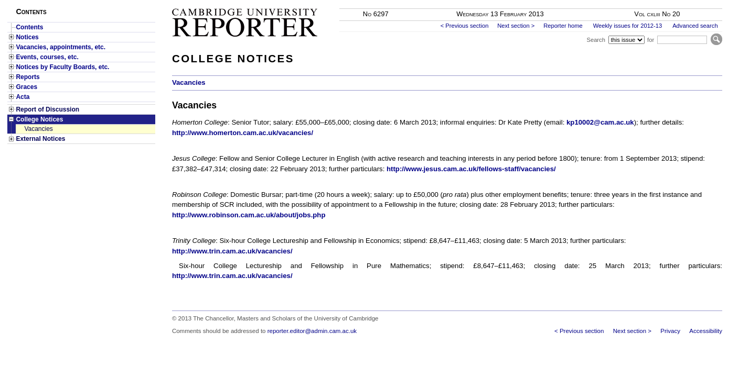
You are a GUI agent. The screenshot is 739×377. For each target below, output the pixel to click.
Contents (29, 27)
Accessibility (705, 331)
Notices (27, 37)
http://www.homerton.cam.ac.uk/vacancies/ (242, 133)
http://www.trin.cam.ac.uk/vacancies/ (232, 251)
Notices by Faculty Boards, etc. (62, 67)
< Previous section (465, 26)
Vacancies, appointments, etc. (60, 47)
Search (595, 40)
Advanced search (694, 26)
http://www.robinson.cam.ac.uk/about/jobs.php (249, 215)
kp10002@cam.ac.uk (600, 122)
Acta (22, 97)
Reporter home (563, 26)
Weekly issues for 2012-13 (627, 26)
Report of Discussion (47, 109)
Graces (26, 87)
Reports (27, 77)
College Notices (39, 119)
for (650, 40)
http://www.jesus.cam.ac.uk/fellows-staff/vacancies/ (471, 169)
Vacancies (38, 128)
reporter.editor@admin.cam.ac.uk (312, 331)
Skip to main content (694, 3)
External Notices (40, 138)
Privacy (670, 331)
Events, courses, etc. (47, 57)
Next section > (515, 26)
